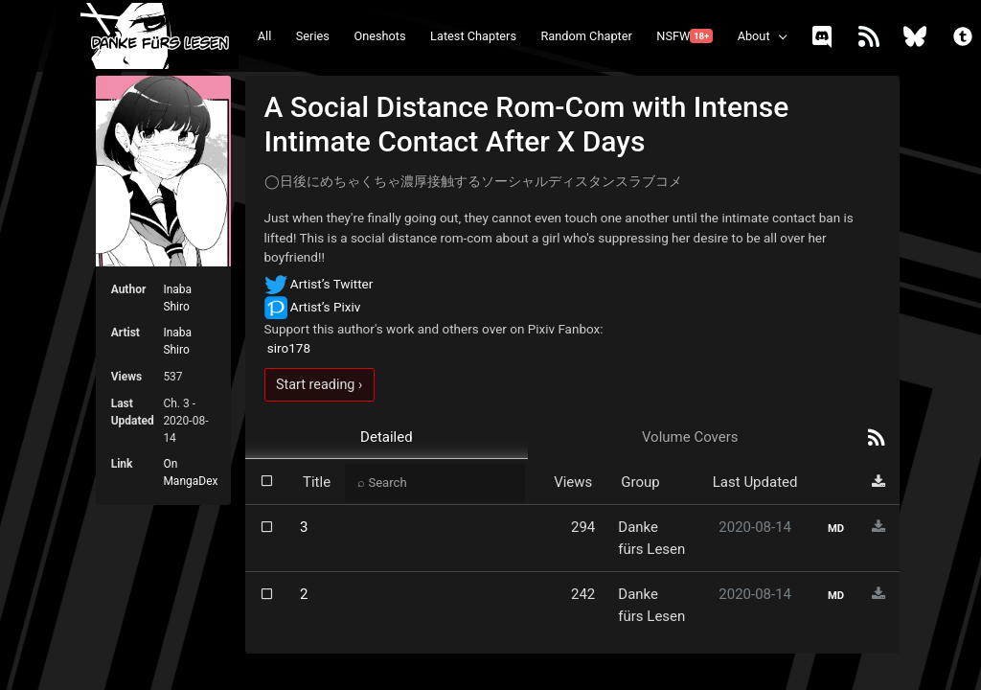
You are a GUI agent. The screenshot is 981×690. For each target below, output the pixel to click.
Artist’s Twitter (319, 283)
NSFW (684, 36)
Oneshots (379, 36)
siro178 (287, 348)
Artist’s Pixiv (312, 306)
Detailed (386, 437)
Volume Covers (690, 437)
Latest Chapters (473, 36)
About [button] (754, 36)
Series (313, 36)
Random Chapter (585, 36)
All (265, 36)
